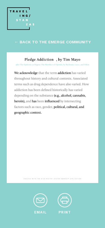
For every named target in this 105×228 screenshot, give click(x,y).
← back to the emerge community (52, 42)
